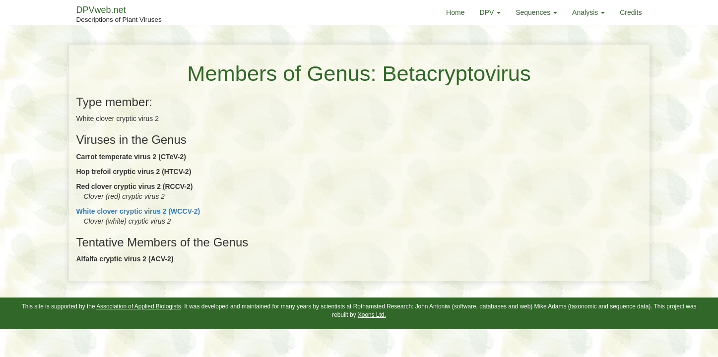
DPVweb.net (119, 15)
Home (455, 12)
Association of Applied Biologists (138, 306)
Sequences (536, 12)
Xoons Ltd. (372, 314)
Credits (631, 12)
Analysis (588, 12)
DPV (490, 12)
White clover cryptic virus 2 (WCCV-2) (138, 211)
